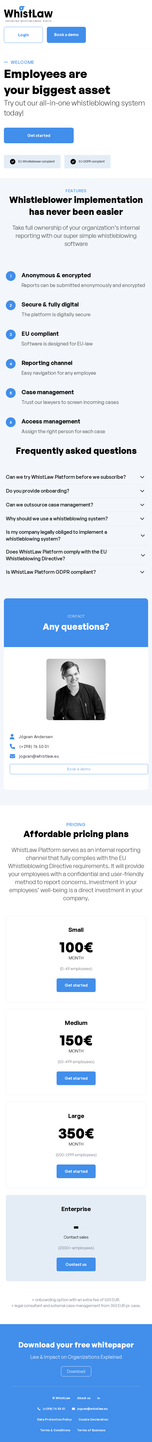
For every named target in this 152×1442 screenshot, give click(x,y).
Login (23, 34)
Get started (38, 135)
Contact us (76, 1264)
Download (76, 1371)
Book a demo (66, 34)
